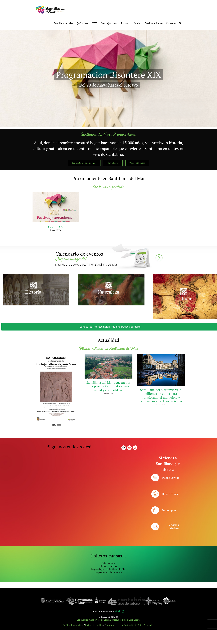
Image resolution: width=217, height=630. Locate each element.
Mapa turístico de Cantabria (108, 572)
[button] (180, 23)
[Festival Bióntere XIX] (108, 78)
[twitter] (135, 447)
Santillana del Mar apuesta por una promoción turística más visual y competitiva (108, 386)
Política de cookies (94, 625)
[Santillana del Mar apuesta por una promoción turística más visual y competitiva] (109, 366)
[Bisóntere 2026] (56, 207)
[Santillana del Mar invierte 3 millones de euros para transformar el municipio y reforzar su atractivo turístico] (161, 370)
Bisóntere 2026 (55, 227)
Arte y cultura (108, 562)
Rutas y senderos (108, 566)
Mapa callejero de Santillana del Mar (108, 569)
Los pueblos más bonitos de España (94, 619)
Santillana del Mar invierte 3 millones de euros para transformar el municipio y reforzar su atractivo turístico (161, 395)
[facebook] (123, 447)
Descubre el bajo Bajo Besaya (126, 619)
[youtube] (129, 447)
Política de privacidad (73, 625)
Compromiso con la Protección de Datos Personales (129, 625)
